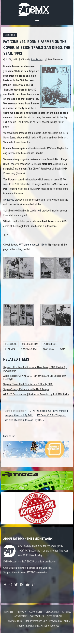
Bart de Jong (37, 59)
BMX (63, 348)
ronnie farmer (29, 348)
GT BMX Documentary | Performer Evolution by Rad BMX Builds (36, 394)
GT (39, 210)
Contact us (37, 616)
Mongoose (8, 199)
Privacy (21, 611)
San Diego (49, 348)
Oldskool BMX (30, 344)
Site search (54, 616)
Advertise (20, 616)
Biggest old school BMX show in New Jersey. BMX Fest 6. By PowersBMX (35, 369)
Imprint (8, 611)
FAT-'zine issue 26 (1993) (32, 244)
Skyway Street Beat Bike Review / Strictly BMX (28, 384)
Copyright (35, 611)
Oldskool (10, 35)
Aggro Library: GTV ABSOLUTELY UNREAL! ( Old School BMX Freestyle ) (34, 377)
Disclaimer (52, 611)
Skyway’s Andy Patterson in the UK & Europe (26, 389)
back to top (9, 436)
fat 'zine (11, 348)
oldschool (51, 344)
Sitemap (67, 611)
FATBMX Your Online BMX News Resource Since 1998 (37, 8)
